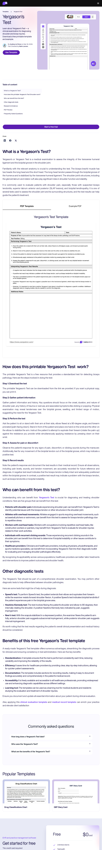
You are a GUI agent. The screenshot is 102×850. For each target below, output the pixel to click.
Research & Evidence (11, 106)
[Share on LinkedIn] (5, 140)
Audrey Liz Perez (15, 44)
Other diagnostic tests (11, 102)
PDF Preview (8, 110)
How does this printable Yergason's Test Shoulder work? (22, 94)
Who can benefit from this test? (14, 98)
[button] (97, 3)
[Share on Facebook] (10, 140)
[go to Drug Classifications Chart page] (26, 791)
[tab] (27, 206)
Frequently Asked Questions (13, 114)
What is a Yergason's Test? (12, 91)
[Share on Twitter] (16, 140)
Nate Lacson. (23, 46)
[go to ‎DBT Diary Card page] (75, 791)
